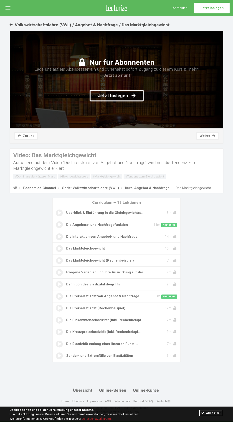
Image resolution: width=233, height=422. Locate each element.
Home (65, 401)
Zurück (26, 136)
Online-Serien (112, 390)
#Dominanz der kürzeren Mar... (35, 176)
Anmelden (179, 8)
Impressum (94, 401)
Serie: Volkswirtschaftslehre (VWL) (90, 188)
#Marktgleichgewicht (107, 176)
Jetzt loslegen (212, 8)
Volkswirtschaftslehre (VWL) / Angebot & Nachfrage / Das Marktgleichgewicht (90, 24)
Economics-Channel (39, 188)
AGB (108, 401)
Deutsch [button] (163, 401)
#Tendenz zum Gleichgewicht (144, 176)
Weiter (207, 136)
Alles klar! (210, 413)
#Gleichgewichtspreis (73, 176)
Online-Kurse (146, 390)
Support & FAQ (143, 401)
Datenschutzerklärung (96, 418)
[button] (8, 8)
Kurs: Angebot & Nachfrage (147, 188)
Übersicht (82, 390)
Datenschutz (122, 401)
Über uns (78, 401)
